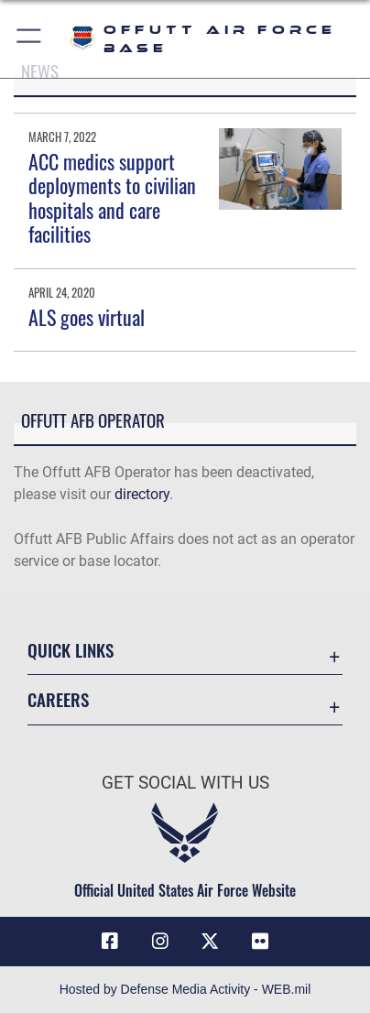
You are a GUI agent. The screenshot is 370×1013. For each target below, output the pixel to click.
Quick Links (70, 650)
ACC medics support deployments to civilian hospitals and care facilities (112, 197)
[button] (30, 39)
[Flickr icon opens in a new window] (260, 941)
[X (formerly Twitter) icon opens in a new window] (209, 941)
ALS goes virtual (86, 317)
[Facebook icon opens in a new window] (110, 941)
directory (141, 494)
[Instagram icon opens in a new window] (160, 941)
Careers (58, 699)
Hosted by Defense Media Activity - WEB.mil (185, 989)
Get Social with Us (185, 782)
